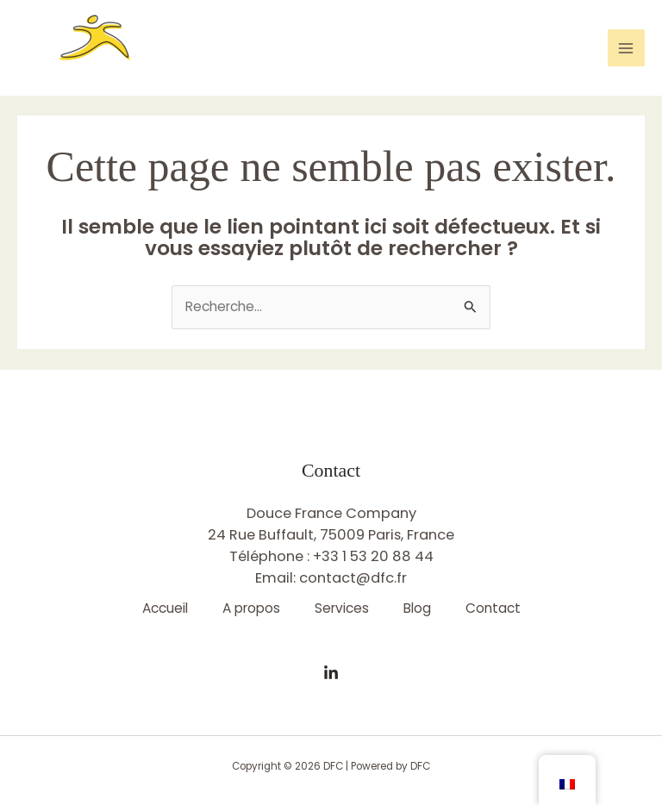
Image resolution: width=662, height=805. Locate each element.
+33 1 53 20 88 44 (373, 556)
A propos (251, 608)
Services (342, 608)
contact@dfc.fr (353, 578)
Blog (417, 608)
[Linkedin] (331, 673)
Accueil (165, 608)
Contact (493, 608)
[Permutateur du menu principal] (626, 47)
